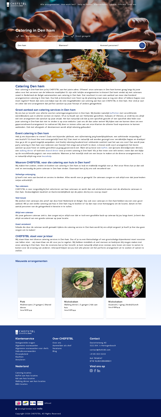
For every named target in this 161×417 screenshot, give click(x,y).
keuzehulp (47, 156)
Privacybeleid (21, 354)
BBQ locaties (21, 384)
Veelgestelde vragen (25, 343)
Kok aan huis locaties (25, 378)
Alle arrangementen (49, 4)
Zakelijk (112, 4)
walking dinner (26, 150)
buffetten (114, 113)
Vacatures (57, 348)
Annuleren (20, 360)
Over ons (132, 4)
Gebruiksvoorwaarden (25, 351)
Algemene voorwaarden (26, 345)
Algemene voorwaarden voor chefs (32, 348)
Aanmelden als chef (62, 345)
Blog (55, 351)
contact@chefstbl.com (100, 350)
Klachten (19, 357)
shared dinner (52, 150)
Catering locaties (23, 373)
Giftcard (122, 4)
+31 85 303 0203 (98, 354)
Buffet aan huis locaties (26, 375)
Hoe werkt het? (68, 4)
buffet (105, 148)
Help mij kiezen (85, 4)
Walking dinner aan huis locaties (30, 381)
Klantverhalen (100, 4)
